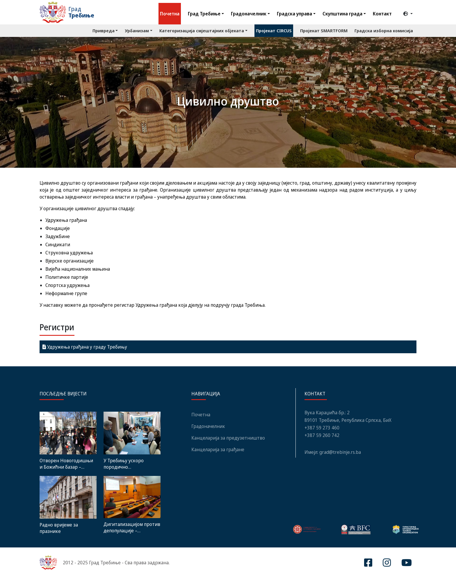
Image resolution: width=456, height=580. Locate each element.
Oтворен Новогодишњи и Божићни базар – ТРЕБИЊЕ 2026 (66, 463)
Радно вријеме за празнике (59, 528)
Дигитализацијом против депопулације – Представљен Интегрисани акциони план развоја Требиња (132, 527)
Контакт (382, 13)
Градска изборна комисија (384, 30)
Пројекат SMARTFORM (324, 30)
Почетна (169, 13)
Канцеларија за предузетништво (228, 438)
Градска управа (294, 13)
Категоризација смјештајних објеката (201, 30)
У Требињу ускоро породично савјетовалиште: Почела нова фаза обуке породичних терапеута (130, 463)
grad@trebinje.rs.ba (340, 452)
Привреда (103, 30)
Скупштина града (342, 13)
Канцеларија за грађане (217, 449)
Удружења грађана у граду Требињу (84, 347)
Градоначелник (248, 13)
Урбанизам (137, 30)
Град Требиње (204, 13)
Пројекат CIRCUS (274, 30)
